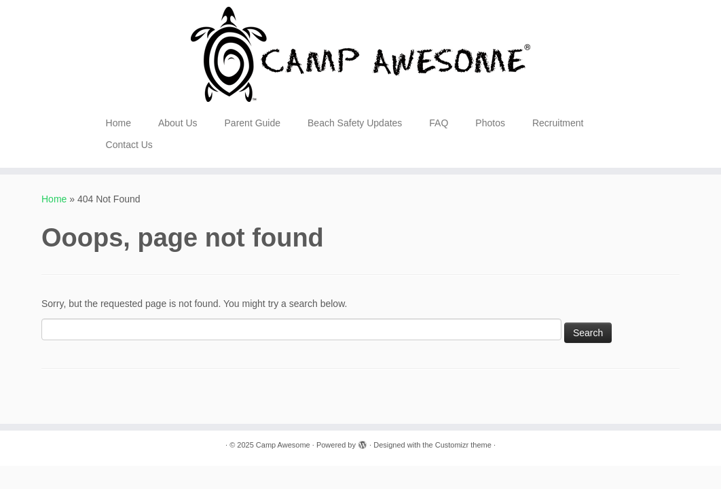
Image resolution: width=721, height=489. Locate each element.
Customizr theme (463, 445)
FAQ (438, 122)
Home (118, 122)
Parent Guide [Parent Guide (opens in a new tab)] (253, 122)
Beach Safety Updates (355, 122)
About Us (178, 122)
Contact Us (129, 144)
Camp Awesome (283, 445)
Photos (490, 122)
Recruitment (557, 122)
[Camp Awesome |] (360, 54)
